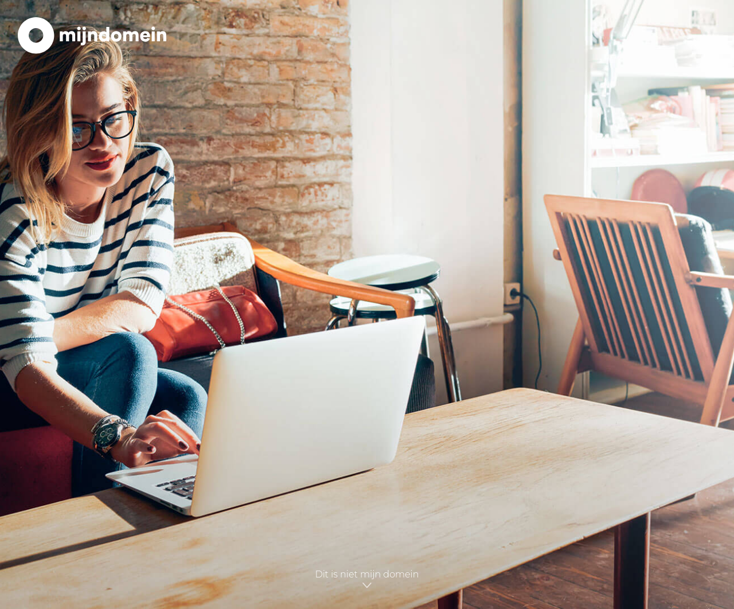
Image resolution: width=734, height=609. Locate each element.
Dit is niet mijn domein (367, 580)
